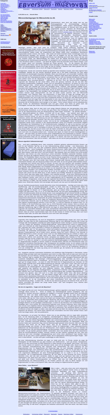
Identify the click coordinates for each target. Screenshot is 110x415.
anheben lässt (67, 32)
